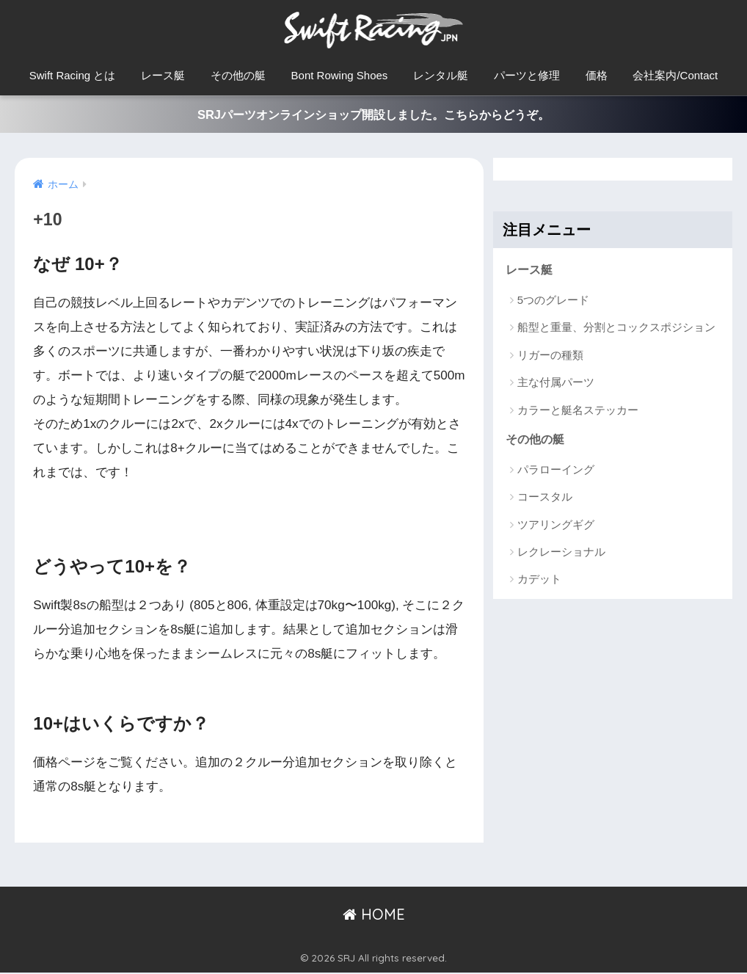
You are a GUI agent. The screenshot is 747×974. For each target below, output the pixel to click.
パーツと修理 (527, 75)
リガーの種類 (550, 356)
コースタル (544, 499)
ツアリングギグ (555, 526)
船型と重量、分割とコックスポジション (616, 329)
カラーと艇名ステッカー (577, 411)
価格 (597, 75)
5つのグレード (553, 301)
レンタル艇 (440, 75)
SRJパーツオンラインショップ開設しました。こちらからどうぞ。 (373, 115)
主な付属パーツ (555, 384)
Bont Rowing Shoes (339, 75)
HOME (374, 915)
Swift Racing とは (72, 75)
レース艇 (163, 75)
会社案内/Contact (675, 75)
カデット (539, 581)
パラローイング (555, 471)
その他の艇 (238, 75)
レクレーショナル (561, 554)
